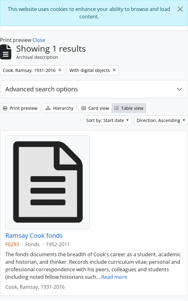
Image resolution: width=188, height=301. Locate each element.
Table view (128, 108)
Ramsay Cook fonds (34, 235)
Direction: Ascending (159, 120)
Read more (114, 276)
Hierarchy (59, 108)
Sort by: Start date (105, 120)
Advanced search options (41, 89)
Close (38, 40)
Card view (95, 108)
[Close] (180, 9)
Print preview (20, 108)
